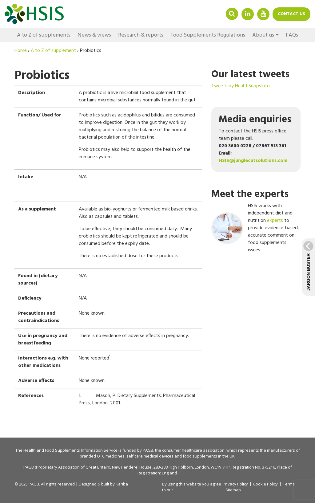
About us (263, 35)
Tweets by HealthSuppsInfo (240, 86)
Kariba (122, 484)
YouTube (263, 13)
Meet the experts (250, 194)
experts (275, 221)
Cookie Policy (265, 484)
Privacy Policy (235, 484)
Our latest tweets (250, 74)
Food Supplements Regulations (207, 35)
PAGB (148, 450)
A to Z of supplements (43, 35)
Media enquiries (255, 120)
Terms (289, 484)
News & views (94, 35)
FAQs (292, 35)
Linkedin (247, 13)
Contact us (291, 14)
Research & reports (140, 35)
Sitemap (233, 490)
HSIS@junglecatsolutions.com (253, 161)
